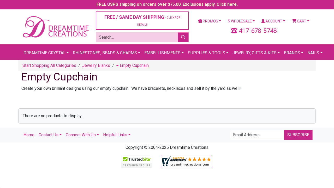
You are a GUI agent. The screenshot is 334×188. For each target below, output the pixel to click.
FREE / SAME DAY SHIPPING (142, 20)
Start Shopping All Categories (49, 65)
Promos (208, 21)
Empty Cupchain (132, 65)
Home (28, 134)
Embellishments (162, 52)
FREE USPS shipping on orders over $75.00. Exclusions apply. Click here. (167, 4)
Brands (292, 52)
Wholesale (240, 21)
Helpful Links (115, 134)
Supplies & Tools (206, 52)
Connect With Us (81, 134)
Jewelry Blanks (96, 65)
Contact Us (48, 134)
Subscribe (298, 134)
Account (271, 21)
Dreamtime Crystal (44, 52)
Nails (313, 52)
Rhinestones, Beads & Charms (105, 52)
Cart (299, 21)
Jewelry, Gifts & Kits (254, 52)
